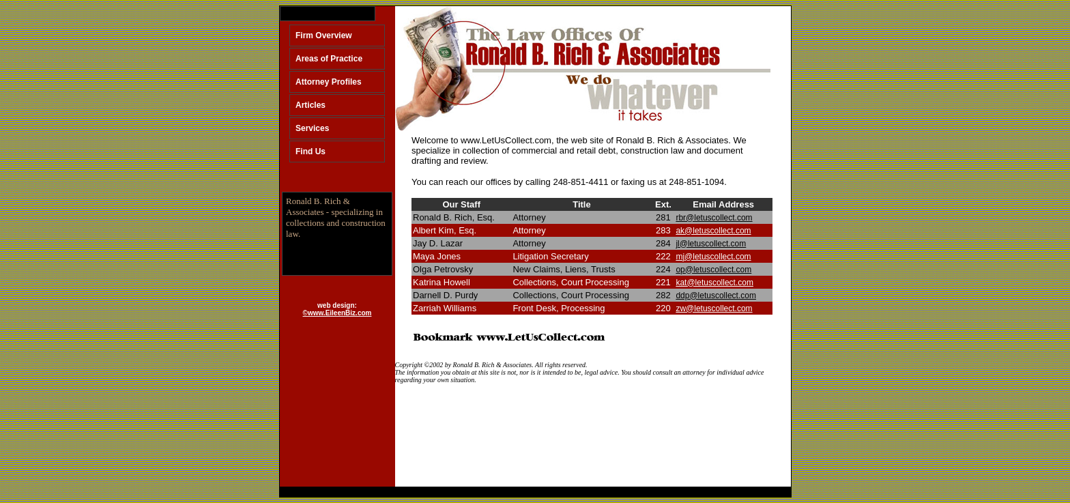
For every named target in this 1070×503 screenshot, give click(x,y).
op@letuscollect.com (713, 269)
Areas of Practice (328, 58)
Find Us (310, 151)
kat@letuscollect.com (714, 282)
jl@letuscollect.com (711, 243)
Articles (310, 105)
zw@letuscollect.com (714, 308)
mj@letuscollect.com (713, 256)
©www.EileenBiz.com (337, 313)
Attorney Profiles (328, 82)
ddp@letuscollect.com (716, 295)
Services (312, 128)
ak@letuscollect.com (713, 230)
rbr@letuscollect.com (714, 217)
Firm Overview (323, 35)
